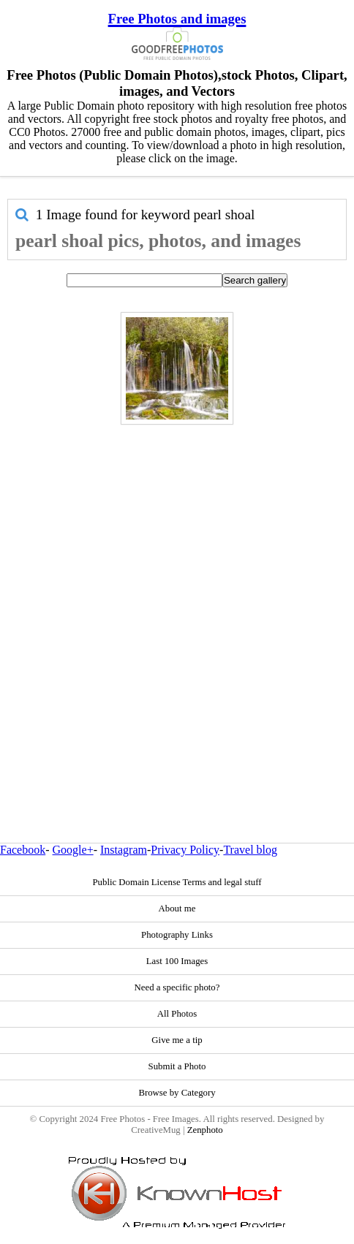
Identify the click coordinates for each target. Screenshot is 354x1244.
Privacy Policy (185, 849)
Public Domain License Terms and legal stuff (176, 882)
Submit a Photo (177, 1066)
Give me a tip (176, 1040)
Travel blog (250, 849)
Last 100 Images (177, 961)
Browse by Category (176, 1093)
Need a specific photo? (177, 987)
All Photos (177, 1014)
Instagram (123, 849)
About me (177, 908)
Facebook (22, 849)
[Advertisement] (173, 602)
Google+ (73, 849)
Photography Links (177, 935)
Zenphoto (205, 1130)
